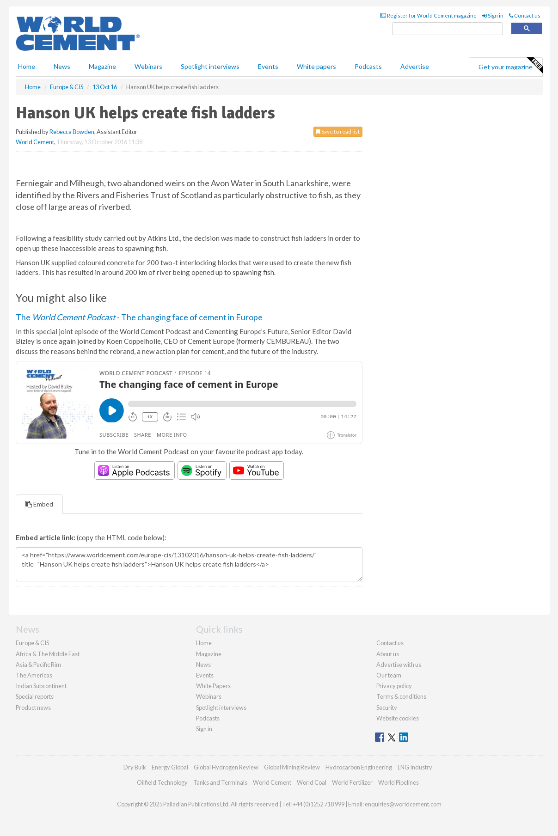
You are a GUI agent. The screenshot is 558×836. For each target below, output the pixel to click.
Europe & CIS (32, 643)
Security (386, 707)
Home (26, 66)
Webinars (148, 66)
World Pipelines (398, 782)
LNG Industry (415, 767)
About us (387, 654)
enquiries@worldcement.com (403, 804)
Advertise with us (398, 664)
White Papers (213, 686)
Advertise (414, 66)
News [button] (62, 66)
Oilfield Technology (162, 782)
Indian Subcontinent (41, 686)
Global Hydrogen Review (226, 767)
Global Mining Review (292, 767)
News (203, 664)
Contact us (524, 15)
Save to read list (338, 131)
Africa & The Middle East (48, 654)
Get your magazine (510, 65)
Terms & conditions (401, 696)
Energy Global (170, 767)
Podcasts (368, 66)
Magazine (102, 66)
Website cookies (397, 718)
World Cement (35, 142)
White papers (316, 66)
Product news (33, 707)
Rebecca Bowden (71, 131)
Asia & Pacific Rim (38, 664)
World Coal (311, 782)
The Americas (34, 675)
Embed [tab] (39, 504)
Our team (388, 675)
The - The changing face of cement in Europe (139, 317)
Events (268, 66)
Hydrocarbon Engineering (358, 767)
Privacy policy (394, 686)
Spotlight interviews (210, 66)
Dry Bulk (134, 767)
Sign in (492, 15)
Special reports (35, 696)
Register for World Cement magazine (428, 15)
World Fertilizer (352, 782)
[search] (447, 29)
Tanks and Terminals (220, 782)
